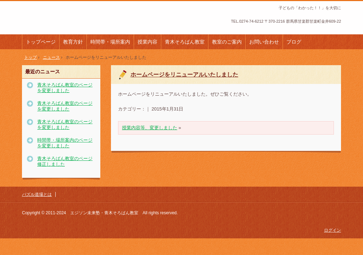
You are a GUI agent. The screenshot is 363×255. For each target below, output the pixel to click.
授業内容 (147, 42)
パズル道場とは (37, 194)
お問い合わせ (264, 42)
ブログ (293, 42)
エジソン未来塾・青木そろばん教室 (69, 21)
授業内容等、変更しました (149, 127)
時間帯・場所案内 (110, 42)
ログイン (332, 230)
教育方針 (73, 42)
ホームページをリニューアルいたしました (184, 75)
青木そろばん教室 (185, 42)
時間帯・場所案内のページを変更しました (65, 142)
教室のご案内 (227, 42)
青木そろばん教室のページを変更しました (65, 87)
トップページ (41, 42)
